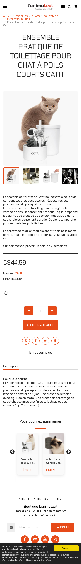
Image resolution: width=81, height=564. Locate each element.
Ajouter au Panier (40, 325)
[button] (4, 6)
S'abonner (62, 527)
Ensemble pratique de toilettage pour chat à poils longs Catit (28, 461)
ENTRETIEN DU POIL (18, 19)
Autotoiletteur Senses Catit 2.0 (54, 461)
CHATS (36, 16)
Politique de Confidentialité (39, 515)
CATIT (18, 273)
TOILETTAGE (51, 16)
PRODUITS (22, 16)
